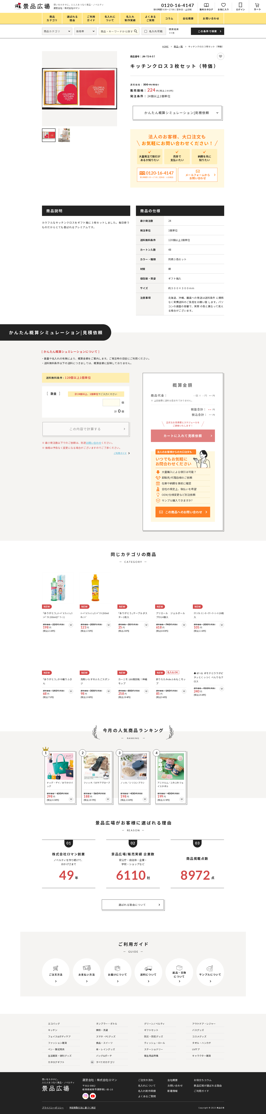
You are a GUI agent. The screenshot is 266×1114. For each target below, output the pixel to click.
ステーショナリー (150, 1049)
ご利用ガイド (120, 452)
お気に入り (223, 9)
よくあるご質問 (147, 1096)
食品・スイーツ (101, 1043)
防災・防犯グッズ (150, 1036)
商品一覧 (178, 46)
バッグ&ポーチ (101, 1056)
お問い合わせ (93, 442)
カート (257, 9)
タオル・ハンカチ (198, 1043)
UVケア (193, 1049)
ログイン (240, 9)
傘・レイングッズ (102, 1049)
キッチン (49, 1030)
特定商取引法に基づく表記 (82, 1107)
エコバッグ (51, 1024)
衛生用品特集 (148, 1056)
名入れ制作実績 (147, 1091)
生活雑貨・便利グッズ (57, 1056)
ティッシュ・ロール (151, 1043)
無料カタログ (206, 9)
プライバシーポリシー (53, 1107)
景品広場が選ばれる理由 (208, 1085)
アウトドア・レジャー (201, 1024)
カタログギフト (53, 1062)
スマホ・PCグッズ (103, 1036)
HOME (165, 46)
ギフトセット (148, 1030)
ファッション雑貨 (54, 1043)
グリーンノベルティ (151, 1024)
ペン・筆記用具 (53, 1049)
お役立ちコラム (203, 1080)
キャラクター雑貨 (198, 1056)
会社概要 (172, 1080)
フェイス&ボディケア (56, 1036)
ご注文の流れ (145, 1080)
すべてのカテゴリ (102, 1062)
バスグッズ (195, 1030)
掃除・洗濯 (99, 1030)
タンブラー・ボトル (103, 1024)
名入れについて (147, 1085)
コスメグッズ (196, 1036)
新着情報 (172, 1091)
